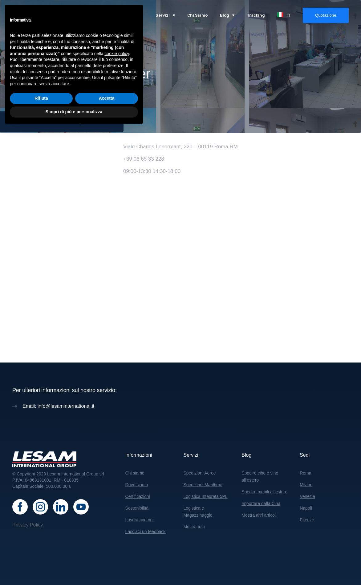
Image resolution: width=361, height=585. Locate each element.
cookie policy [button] (116, 509)
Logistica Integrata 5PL (205, 496)
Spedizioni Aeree (199, 473)
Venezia (307, 496)
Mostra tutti (194, 526)
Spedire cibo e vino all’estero (259, 477)
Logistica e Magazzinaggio (197, 512)
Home (18, 121)
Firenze (307, 519)
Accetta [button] (107, 554)
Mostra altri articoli (259, 515)
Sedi (37, 121)
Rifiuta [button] (41, 554)
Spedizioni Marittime (202, 484)
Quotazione (325, 15)
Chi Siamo (197, 15)
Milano (306, 484)
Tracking (256, 15)
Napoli (306, 508)
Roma (305, 473)
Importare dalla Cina (260, 503)
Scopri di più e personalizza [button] (74, 568)
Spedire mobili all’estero (264, 491)
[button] (165, 15)
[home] (40, 15)
